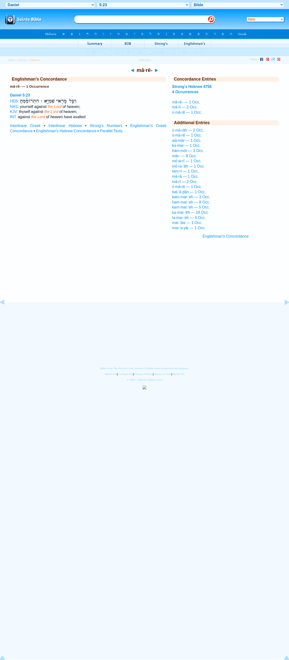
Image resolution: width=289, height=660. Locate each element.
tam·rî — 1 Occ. (185, 171)
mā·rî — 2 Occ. (185, 107)
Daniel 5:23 (20, 95)
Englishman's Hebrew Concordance (66, 131)
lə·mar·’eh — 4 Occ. (189, 218)
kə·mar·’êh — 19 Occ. (190, 212)
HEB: (14, 101)
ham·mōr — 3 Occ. (188, 151)
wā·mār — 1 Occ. (187, 140)
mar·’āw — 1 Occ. (187, 223)
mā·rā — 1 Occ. (185, 176)
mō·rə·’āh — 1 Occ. (188, 166)
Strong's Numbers (106, 126)
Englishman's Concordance (225, 236)
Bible (11, 60)
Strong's (22, 60)
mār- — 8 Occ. (184, 156)
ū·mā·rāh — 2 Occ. (188, 130)
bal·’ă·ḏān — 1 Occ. (189, 192)
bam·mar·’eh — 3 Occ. (191, 197)
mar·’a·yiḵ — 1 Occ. (189, 228)
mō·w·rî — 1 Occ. (187, 161)
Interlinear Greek (25, 126)
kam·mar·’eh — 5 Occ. (191, 207)
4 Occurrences (185, 92)
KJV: (14, 112)
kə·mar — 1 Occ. (186, 145)
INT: (13, 117)
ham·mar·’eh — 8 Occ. (191, 202)
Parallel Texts (111, 131)
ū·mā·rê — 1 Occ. (187, 112)
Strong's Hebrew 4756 (192, 87)
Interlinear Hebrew (65, 126)
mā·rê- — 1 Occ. (186, 102)
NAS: (14, 107)
